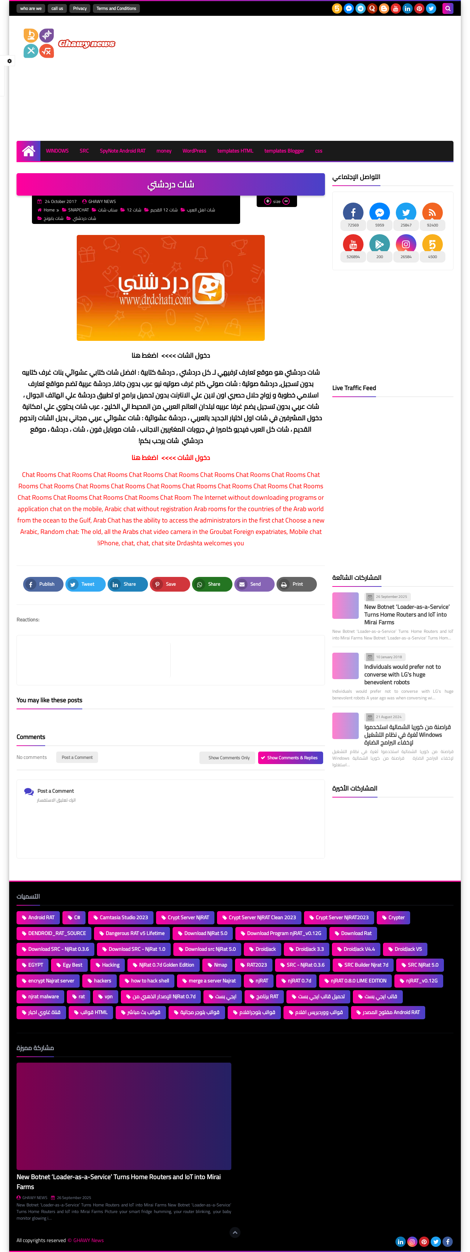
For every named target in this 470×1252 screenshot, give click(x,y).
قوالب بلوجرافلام (257, 1012)
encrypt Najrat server (51, 980)
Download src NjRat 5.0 (210, 949)
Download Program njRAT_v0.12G (284, 933)
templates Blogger (284, 151)
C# (77, 917)
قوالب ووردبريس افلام (319, 1012)
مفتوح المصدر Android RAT (391, 1012)
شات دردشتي (81, 218)
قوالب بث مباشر (143, 1012)
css (318, 151)
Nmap (220, 965)
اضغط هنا (144, 355)
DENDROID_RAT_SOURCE (57, 933)
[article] (244, 660)
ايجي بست (225, 996)
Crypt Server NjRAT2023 (342, 917)
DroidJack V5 (408, 949)
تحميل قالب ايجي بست (321, 996)
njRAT (262, 980)
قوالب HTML (94, 1012)
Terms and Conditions (116, 8)
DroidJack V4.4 (359, 949)
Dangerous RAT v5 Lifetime (135, 933)
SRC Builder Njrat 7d (366, 965)
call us (57, 8)
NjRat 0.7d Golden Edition (166, 965)
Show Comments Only (229, 757)
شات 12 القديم (161, 210)
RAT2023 (257, 965)
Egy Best (72, 965)
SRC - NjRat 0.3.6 (306, 965)
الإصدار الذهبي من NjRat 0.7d (164, 996)
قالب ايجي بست (381, 996)
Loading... (249, 1048)
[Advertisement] (319, 78)
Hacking (110, 965)
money (163, 151)
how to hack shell (150, 980)
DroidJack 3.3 (310, 949)
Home (46, 210)
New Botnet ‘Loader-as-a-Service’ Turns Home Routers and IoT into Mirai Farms (406, 614)
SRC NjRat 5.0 (423, 965)
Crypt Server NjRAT (188, 917)
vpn (109, 996)
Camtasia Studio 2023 (124, 917)
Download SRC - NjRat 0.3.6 (58, 949)
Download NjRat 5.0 (205, 933)
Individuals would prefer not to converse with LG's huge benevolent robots (402, 674)
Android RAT (41, 917)
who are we (30, 8)
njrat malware (43, 996)
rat (82, 996)
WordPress (194, 151)
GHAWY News (88, 1240)
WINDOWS (57, 151)
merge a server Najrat (212, 980)
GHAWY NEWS (32, 1197)
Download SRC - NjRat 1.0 (137, 949)
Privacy (80, 8)
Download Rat (356, 933)
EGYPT (35, 965)
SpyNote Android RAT (122, 151)
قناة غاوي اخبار (44, 1012)
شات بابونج (50, 218)
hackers (102, 980)
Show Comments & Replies (292, 757)
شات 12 (130, 210)
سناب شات (105, 210)
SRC (84, 151)
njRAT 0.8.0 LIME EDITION (358, 980)
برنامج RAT (267, 996)
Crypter (396, 917)
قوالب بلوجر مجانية (200, 1012)
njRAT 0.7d (299, 980)
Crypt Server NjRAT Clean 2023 (262, 917)
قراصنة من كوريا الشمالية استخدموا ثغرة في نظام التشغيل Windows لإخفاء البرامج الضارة (407, 734)
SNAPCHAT (75, 210)
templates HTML (235, 151)
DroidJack (266, 949)
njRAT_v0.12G (422, 980)
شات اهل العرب (198, 210)
